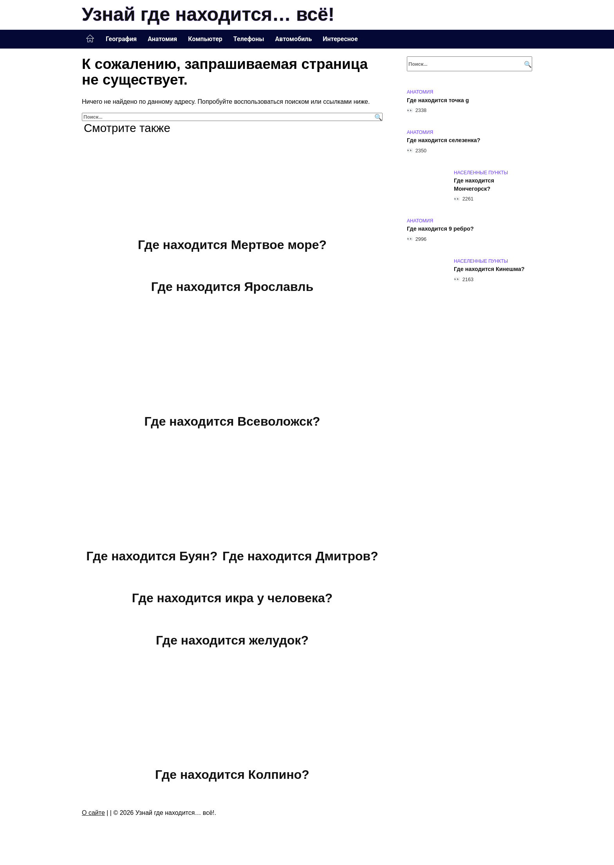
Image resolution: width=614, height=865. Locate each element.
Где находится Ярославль (232, 287)
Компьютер (205, 39)
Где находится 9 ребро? (440, 229)
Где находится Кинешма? (489, 269)
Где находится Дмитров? (300, 556)
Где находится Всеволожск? (232, 421)
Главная (90, 39)
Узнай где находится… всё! (208, 14)
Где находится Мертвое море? (232, 245)
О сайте (93, 812)
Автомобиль (293, 39)
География (121, 39)
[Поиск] (377, 117)
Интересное (340, 39)
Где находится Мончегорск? (474, 185)
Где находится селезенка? (443, 140)
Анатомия (162, 39)
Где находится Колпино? (232, 775)
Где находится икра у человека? (232, 598)
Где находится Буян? (151, 556)
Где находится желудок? (232, 640)
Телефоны (248, 39)
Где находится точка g (438, 100)
